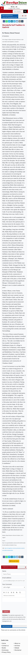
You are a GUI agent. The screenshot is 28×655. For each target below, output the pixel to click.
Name (4, 571)
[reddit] (17, 21)
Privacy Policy (6, 645)
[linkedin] (12, 21)
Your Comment (7, 584)
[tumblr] (22, 21)
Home (4, 636)
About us (17, 636)
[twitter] (9, 21)
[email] (20, 21)
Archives (17, 638)
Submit (6, 604)
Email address (6, 578)
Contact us (5, 638)
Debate (17, 641)
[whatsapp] (6, 21)
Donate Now (14, 561)
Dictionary (5, 643)
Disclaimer (18, 643)
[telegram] (14, 21)
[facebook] (4, 21)
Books (4, 641)
